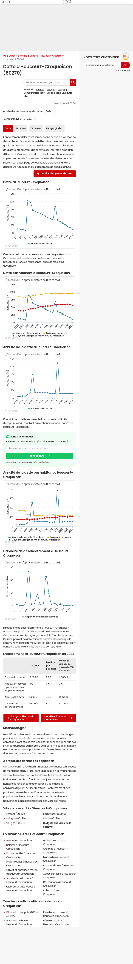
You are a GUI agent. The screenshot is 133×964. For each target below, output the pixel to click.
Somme (34, 56)
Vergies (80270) (15, 823)
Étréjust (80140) (15, 814)
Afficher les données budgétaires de (22, 111)
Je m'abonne (37, 456)
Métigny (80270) (16, 818)
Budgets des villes (18, 56)
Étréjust (40, 89)
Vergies (61, 89)
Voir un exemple (123, 70)
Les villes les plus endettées (57, 173)
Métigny (51, 89)
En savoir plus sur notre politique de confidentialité (27, 462)
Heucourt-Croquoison (52, 56)
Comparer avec (12, 119)
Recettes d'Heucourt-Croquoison (58, 718)
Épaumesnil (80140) (54, 814)
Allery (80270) (51, 818)
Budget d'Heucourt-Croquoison (20, 718)
